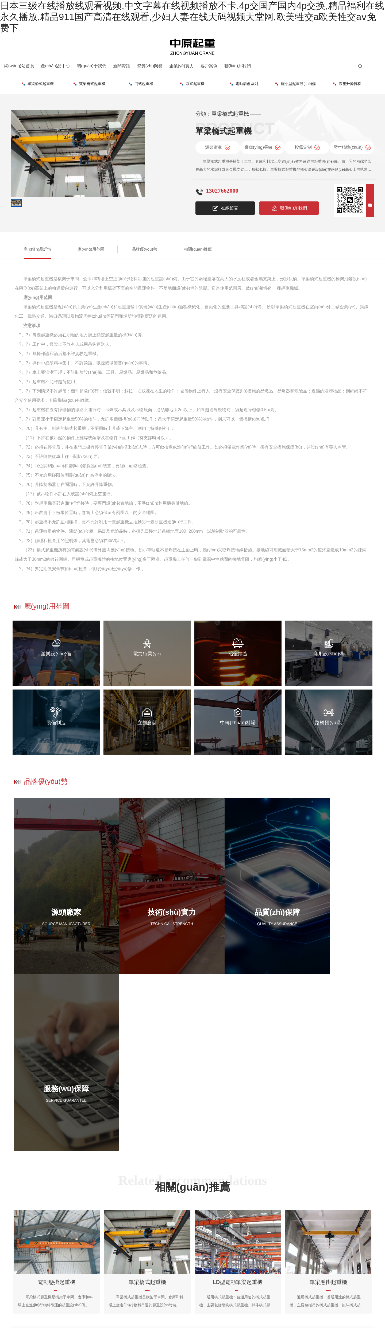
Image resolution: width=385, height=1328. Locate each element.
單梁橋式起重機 (121, 1236)
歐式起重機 (141, 82)
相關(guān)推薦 (163, 247)
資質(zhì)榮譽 (150, 64)
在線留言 (225, 206)
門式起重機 (89, 82)
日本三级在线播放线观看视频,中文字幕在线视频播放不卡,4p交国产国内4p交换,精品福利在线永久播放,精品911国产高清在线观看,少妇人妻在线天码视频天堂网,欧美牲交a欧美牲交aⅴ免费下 (192, 16)
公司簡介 (241, 1236)
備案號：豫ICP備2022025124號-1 (121, 1305)
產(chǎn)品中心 (55, 64)
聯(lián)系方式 (287, 1236)
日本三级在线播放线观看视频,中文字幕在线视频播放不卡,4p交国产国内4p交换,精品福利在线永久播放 (84, 1324)
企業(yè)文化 (244, 1245)
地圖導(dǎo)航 (288, 1245)
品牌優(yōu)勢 (119, 247)
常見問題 (199, 1245)
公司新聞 (199, 1236)
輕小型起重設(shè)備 (244, 82)
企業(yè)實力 (181, 64)
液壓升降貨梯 (296, 82)
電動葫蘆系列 (192, 82)
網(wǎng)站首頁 (19, 64)
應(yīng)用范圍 (76, 247)
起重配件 (347, 82)
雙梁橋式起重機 (38, 82)
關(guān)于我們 (91, 64)
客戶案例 (209, 64)
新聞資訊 (121, 64)
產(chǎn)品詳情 (32, 247)
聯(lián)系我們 (237, 64)
